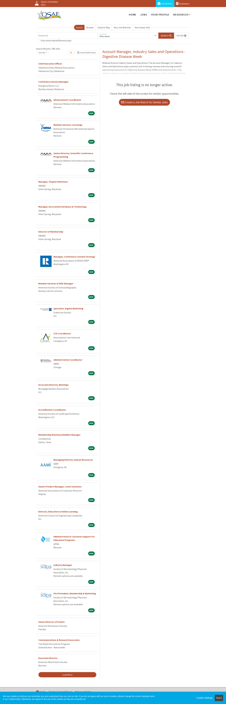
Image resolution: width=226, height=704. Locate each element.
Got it (219, 698)
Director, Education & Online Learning (58, 511)
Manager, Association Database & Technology (62, 206)
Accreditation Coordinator (52, 409)
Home (132, 14)
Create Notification (86, 52)
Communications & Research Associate (59, 640)
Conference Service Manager (53, 81)
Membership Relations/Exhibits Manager (59, 434)
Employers (182, 3)
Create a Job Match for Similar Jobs (144, 102)
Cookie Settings (204, 698)
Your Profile (160, 14)
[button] (181, 35)
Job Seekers (165, 3)
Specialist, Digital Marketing (68, 308)
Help (41, 692)
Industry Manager (62, 565)
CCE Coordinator (62, 333)
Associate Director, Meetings (53, 384)
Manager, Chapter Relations (53, 181)
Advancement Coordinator (67, 99)
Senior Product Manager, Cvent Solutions (60, 486)
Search (79, 27)
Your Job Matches (122, 27)
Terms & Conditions (60, 692)
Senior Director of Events (51, 621)
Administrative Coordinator (67, 359)
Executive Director (48, 658)
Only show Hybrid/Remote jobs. (56, 40)
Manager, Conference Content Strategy (74, 256)
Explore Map (104, 27)
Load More (67, 674)
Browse (90, 27)
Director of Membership (50, 231)
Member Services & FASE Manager (55, 283)
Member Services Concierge (67, 124)
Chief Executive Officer (50, 63)
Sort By (41, 52)
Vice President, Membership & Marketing (74, 593)
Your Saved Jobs (142, 27)
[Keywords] (67, 35)
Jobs (143, 14)
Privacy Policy (83, 692)
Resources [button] (180, 14)
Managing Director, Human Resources (73, 459)
